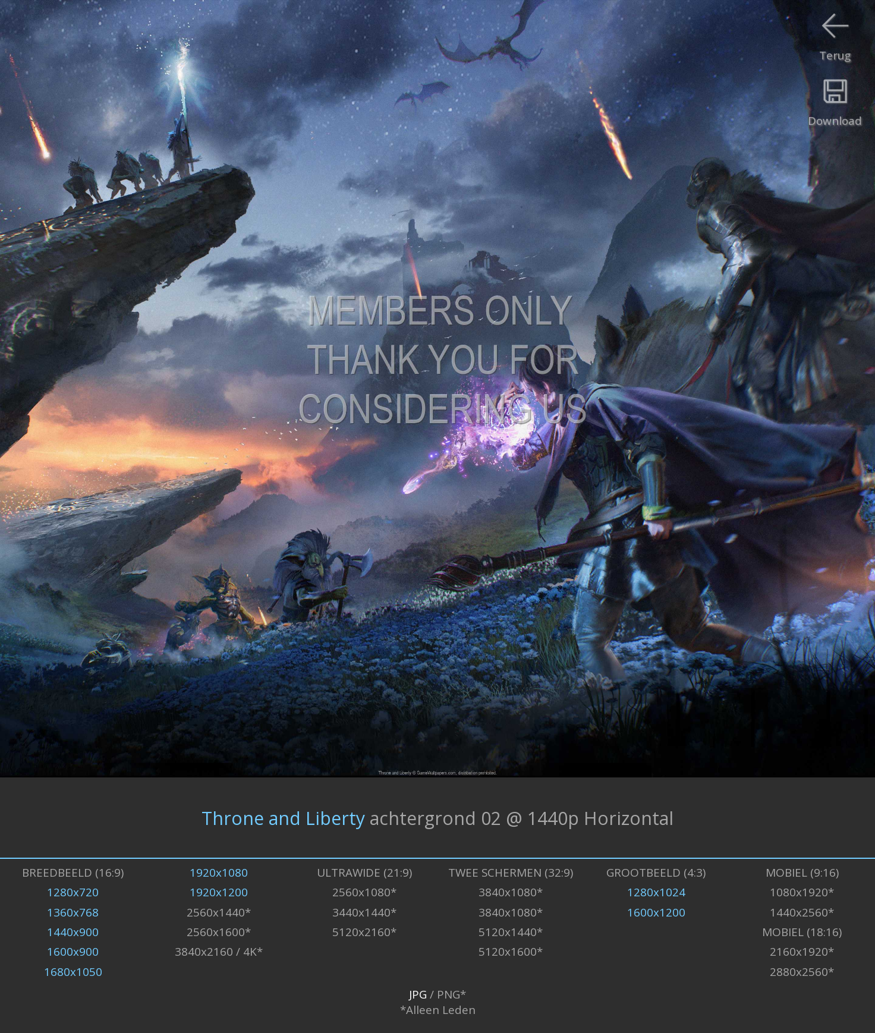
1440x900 (73, 932)
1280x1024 (656, 892)
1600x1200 (656, 912)
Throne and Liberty (283, 817)
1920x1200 (219, 892)
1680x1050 (73, 972)
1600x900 (73, 951)
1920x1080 (219, 872)
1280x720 (73, 892)
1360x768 (73, 912)
